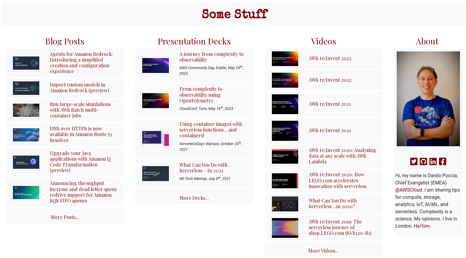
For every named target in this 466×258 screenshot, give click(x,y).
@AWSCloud (408, 190)
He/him (422, 226)
